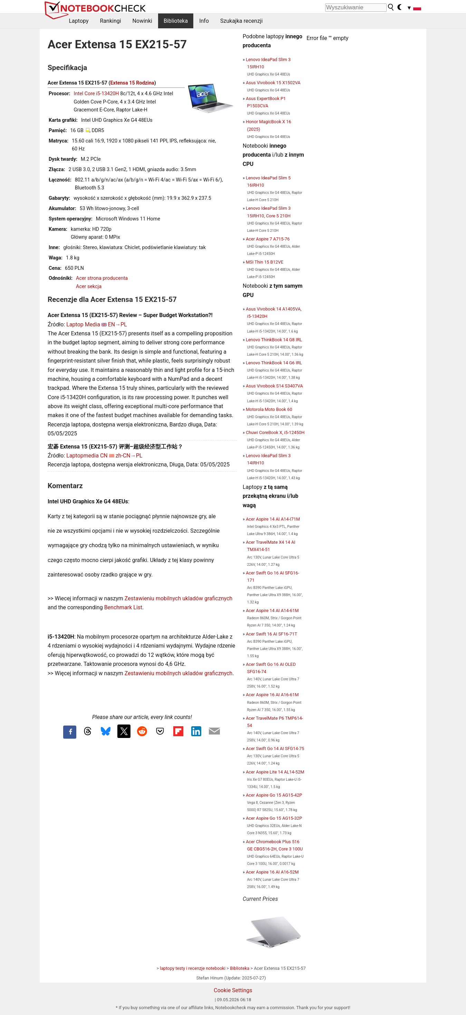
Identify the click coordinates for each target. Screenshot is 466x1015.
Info (204, 21)
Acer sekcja (88, 286)
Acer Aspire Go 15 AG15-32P (274, 818)
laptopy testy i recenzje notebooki (192, 968)
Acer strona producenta (102, 278)
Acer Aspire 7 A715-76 (268, 239)
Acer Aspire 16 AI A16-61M (272, 694)
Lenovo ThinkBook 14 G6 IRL (274, 362)
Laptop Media (83, 324)
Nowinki (142, 21)
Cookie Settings (233, 990)
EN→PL (117, 324)
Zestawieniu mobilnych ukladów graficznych (179, 598)
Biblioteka (176, 21)
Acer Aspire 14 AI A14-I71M (273, 519)
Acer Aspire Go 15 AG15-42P (274, 795)
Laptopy (79, 21)
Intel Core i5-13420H (96, 94)
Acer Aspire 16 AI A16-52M (272, 872)
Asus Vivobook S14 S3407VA (274, 385)
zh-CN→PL (129, 455)
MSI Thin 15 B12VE (264, 262)
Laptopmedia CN (86, 455)
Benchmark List (123, 607)
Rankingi (110, 21)
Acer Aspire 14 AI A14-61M (272, 610)
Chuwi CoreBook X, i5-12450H (275, 432)
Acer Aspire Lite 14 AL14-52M (275, 772)
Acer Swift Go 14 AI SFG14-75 (275, 748)
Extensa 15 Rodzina (132, 83)
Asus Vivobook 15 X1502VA (273, 82)
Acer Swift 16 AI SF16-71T (271, 634)
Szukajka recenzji (241, 21)
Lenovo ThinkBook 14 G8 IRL (274, 339)
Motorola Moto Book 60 (269, 409)
